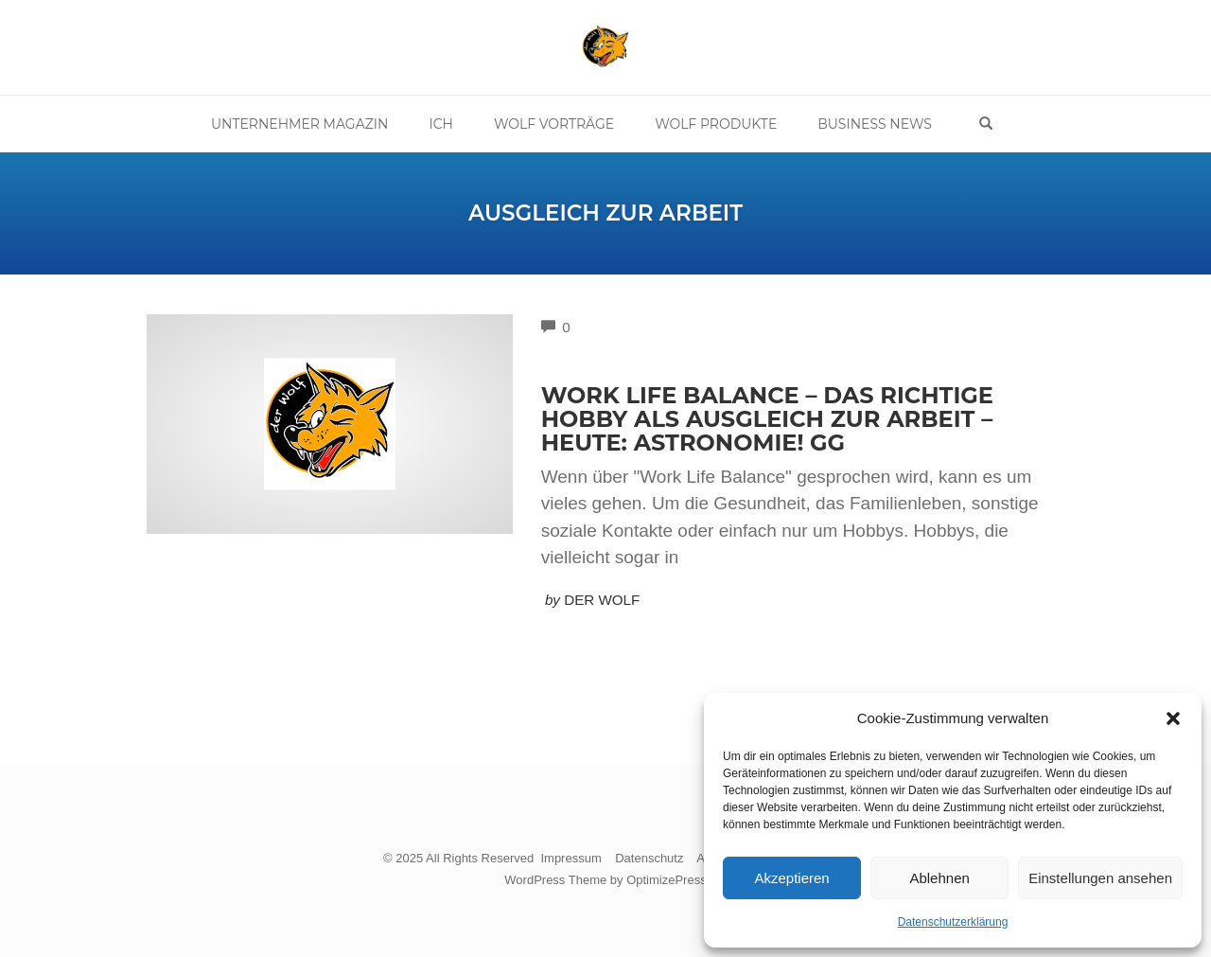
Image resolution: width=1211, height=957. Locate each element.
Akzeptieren (791, 878)
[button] (1173, 718)
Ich (441, 124)
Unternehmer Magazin (300, 124)
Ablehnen (939, 878)
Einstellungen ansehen (1100, 878)
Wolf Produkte (716, 124)
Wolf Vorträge (554, 124)
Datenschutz (649, 858)
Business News (874, 124)
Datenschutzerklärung (953, 922)
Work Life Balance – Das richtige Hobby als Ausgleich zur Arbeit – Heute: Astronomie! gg (767, 418)
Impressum (570, 858)
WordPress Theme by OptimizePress (605, 880)
